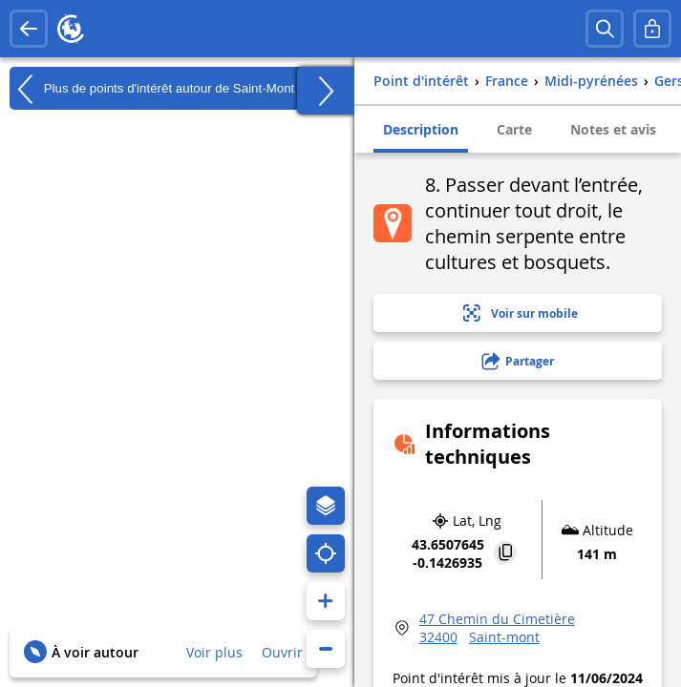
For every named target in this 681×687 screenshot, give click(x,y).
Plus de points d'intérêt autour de (152, 88)
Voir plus (214, 652)
